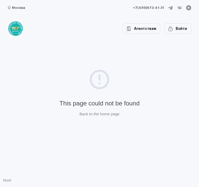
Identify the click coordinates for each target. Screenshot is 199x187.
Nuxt (7, 180)
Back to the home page (99, 114)
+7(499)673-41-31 (148, 7)
